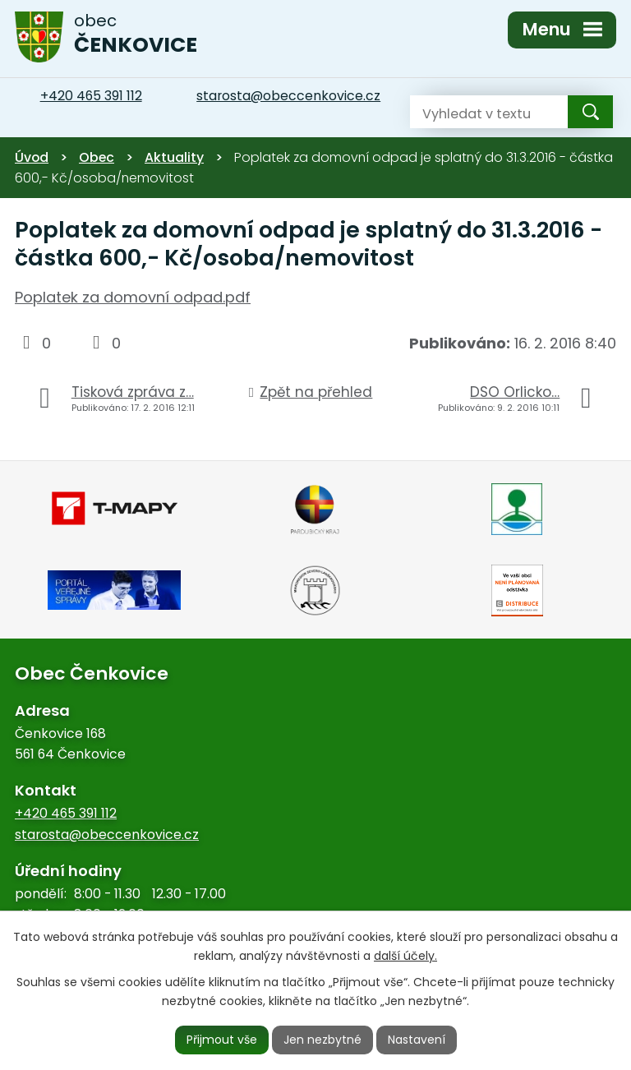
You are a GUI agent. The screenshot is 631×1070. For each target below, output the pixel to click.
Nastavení (416, 1039)
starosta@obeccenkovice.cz (107, 834)
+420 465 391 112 (66, 813)
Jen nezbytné (322, 1039)
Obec (96, 157)
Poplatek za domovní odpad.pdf (133, 297)
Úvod (31, 157)
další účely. (405, 956)
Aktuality (174, 157)
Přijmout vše (222, 1039)
